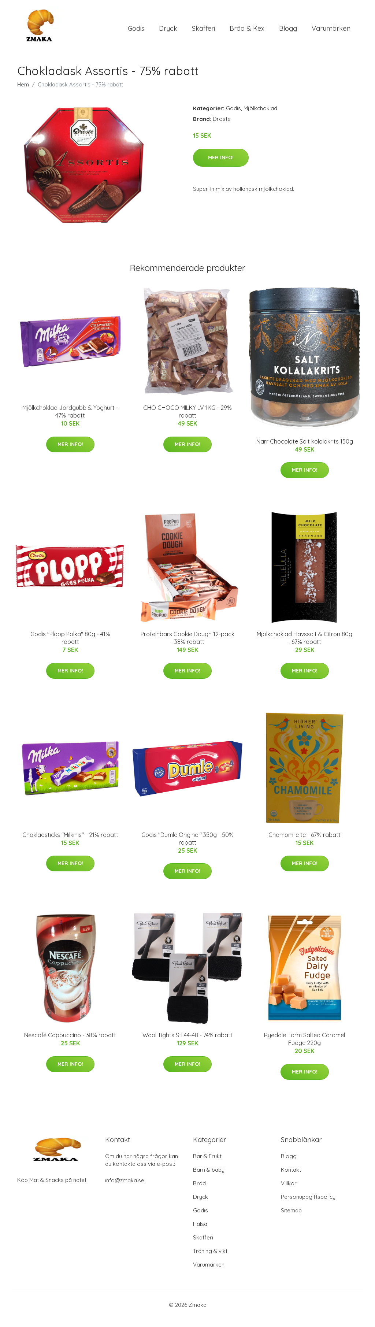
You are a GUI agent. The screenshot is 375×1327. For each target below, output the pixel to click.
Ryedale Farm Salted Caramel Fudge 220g (304, 1048)
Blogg (288, 33)
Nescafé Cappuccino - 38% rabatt (70, 1044)
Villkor (289, 1192)
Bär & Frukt (207, 1165)
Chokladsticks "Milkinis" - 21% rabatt (70, 844)
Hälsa (200, 1233)
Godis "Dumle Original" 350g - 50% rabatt (187, 847)
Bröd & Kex (247, 33)
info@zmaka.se (124, 1189)
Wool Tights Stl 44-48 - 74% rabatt (187, 1044)
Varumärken (331, 33)
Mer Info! (221, 166)
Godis (136, 33)
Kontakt (291, 1179)
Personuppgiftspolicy (308, 1206)
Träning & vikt (210, 1260)
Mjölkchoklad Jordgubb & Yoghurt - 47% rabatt (70, 421)
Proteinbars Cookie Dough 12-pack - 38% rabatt (187, 647)
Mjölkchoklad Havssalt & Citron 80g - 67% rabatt (304, 647)
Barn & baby (208, 1179)
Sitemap (291, 1219)
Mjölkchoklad (260, 117)
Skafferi (203, 33)
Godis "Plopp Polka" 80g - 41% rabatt (70, 647)
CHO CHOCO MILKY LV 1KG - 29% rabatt (187, 421)
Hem (23, 93)
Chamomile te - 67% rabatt (304, 844)
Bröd (199, 1192)
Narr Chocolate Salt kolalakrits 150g (304, 451)
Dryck (168, 33)
